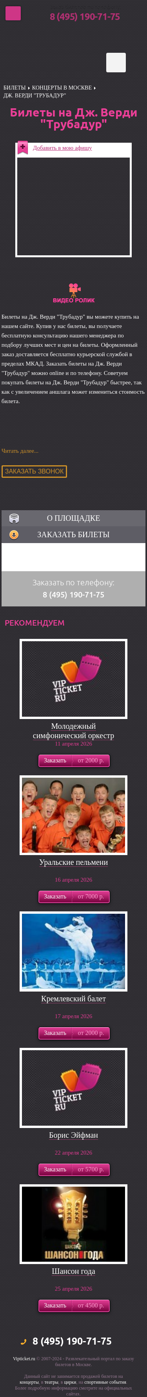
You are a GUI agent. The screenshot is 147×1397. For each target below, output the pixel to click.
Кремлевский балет (73, 998)
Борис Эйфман (73, 1135)
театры (51, 1382)
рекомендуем (35, 623)
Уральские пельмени (73, 862)
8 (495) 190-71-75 (85, 17)
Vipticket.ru (24, 1358)
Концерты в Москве (62, 88)
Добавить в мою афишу (62, 148)
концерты (29, 1382)
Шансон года (73, 1271)
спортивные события (105, 1382)
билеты (15, 88)
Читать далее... (20, 451)
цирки (70, 1382)
